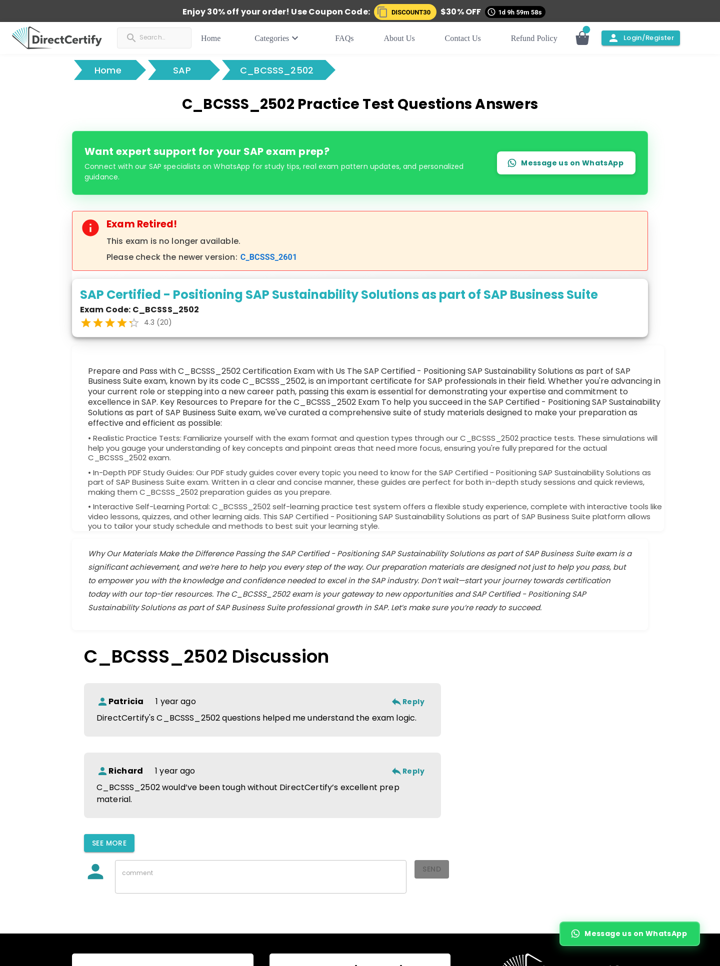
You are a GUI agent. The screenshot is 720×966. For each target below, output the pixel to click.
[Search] (171, 37)
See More (109, 843)
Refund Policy (534, 38)
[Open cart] (588, 38)
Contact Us (468, 38)
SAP (182, 70)
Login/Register (641, 37)
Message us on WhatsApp (566, 162)
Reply (407, 702)
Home (234, 38)
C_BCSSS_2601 (268, 257)
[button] (407, 12)
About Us (408, 38)
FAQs (358, 38)
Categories (296, 38)
